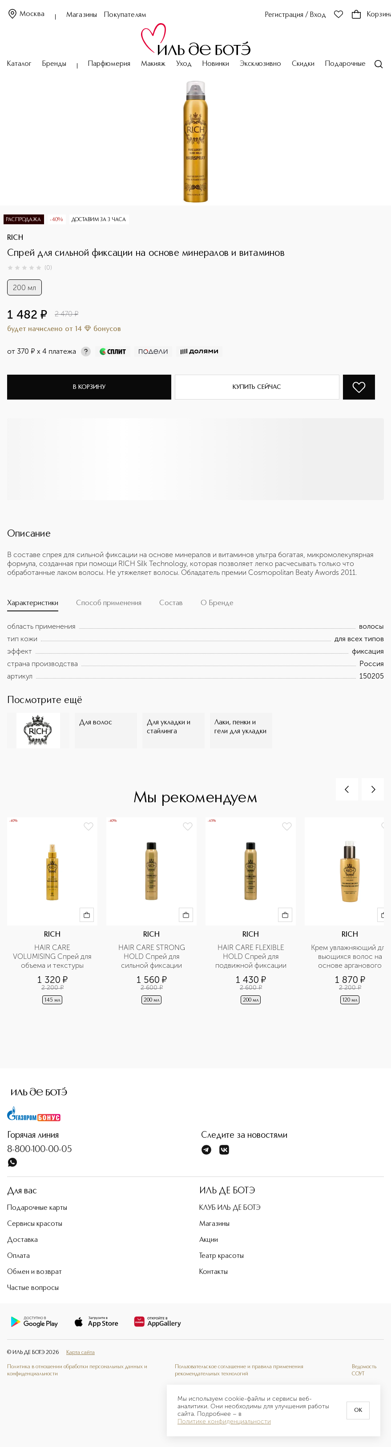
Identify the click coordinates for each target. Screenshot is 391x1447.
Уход (184, 64)
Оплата (18, 1256)
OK (358, 1410)
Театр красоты (221, 1256)
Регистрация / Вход (295, 15)
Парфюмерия (109, 64)
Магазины (81, 15)
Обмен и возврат (34, 1272)
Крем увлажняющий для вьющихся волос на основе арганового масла (350, 956)
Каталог (19, 64)
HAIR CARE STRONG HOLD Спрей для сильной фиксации (152, 956)
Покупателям (125, 15)
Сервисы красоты (34, 1224)
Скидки (303, 64)
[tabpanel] (195, 651)
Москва (25, 14)
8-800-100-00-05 (39, 1149)
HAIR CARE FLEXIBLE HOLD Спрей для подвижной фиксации (250, 956)
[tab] (32, 605)
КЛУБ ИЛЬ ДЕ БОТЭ (230, 1208)
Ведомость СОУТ (364, 1370)
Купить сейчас (257, 387)
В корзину (89, 387)
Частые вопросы (33, 1288)
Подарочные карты (355, 64)
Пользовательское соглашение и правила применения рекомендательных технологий (239, 1370)
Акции (208, 1240)
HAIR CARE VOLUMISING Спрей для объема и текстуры (52, 956)
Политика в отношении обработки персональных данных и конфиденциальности (77, 1370)
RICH (15, 238)
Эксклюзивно (260, 64)
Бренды (54, 64)
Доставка (22, 1240)
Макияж (153, 64)
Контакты (213, 1272)
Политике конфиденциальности (224, 1421)
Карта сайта (80, 1352)
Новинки (215, 64)
